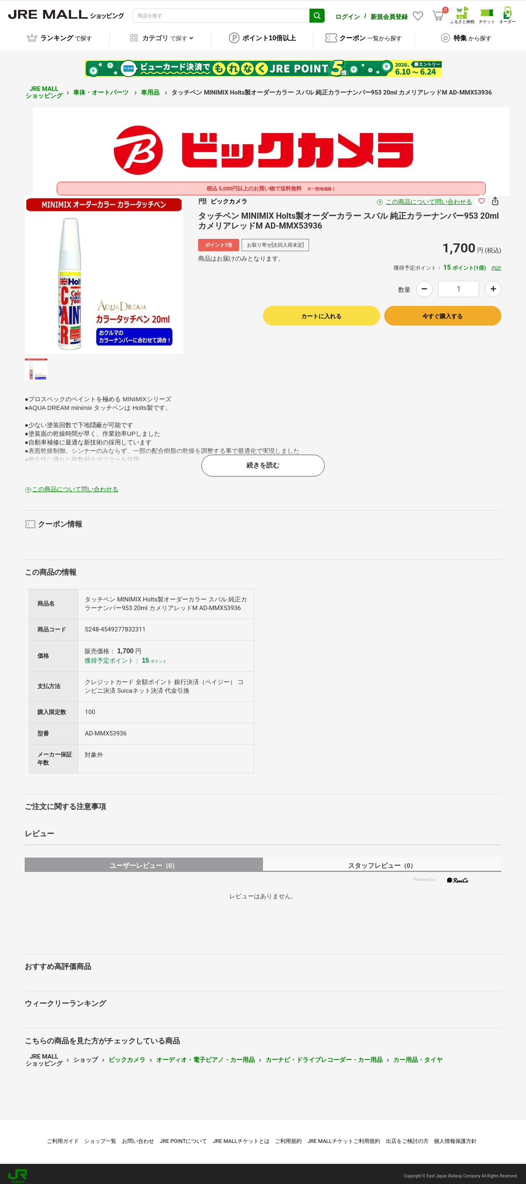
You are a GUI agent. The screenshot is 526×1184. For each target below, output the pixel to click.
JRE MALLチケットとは (241, 1136)
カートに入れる (321, 311)
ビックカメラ (126, 1055)
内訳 (496, 263)
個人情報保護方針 (455, 1136)
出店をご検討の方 (407, 1136)
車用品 (151, 88)
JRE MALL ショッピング (43, 88)
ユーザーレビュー (144, 861)
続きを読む (263, 461)
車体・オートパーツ (101, 88)
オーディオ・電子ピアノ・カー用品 (205, 1055)
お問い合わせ (138, 1136)
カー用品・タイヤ (418, 1055)
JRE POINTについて (183, 1136)
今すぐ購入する (442, 311)
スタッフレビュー (382, 861)
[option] (104, 270)
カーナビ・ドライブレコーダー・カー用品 (324, 1055)
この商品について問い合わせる (429, 197)
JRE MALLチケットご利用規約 (343, 1136)
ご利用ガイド (63, 1136)
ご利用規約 (288, 1136)
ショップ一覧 (100, 1136)
